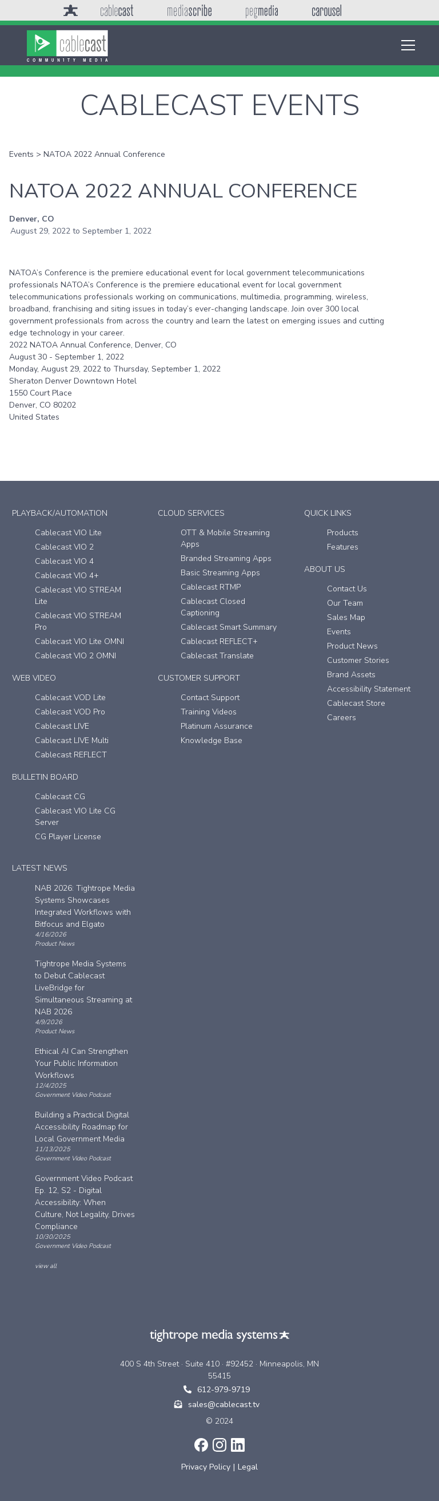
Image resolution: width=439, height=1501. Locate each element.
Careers (341, 717)
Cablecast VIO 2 (64, 547)
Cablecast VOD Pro (70, 711)
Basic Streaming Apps (220, 572)
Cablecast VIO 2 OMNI (75, 655)
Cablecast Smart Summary (229, 627)
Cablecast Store (356, 703)
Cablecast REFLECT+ (219, 641)
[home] (67, 45)
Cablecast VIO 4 (64, 561)
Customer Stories (358, 660)
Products (342, 532)
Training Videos (209, 711)
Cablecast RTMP (211, 587)
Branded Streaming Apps (226, 558)
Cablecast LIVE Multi (72, 740)
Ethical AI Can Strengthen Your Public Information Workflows (81, 1063)
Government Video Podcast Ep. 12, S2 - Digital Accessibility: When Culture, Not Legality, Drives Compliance (85, 1202)
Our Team (345, 603)
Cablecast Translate (217, 655)
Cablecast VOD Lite (70, 697)
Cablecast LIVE (62, 726)
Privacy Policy (205, 1467)
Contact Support (210, 697)
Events (21, 154)
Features (342, 547)
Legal (248, 1467)
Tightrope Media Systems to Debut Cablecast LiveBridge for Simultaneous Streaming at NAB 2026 (83, 987)
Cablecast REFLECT (71, 754)
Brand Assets (351, 674)
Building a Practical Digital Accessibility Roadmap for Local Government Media (82, 1126)
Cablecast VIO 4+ (67, 575)
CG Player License (68, 836)
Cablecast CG (60, 796)
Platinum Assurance (217, 726)
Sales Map (346, 617)
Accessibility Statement (368, 689)
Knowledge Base (211, 740)
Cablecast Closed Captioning (213, 607)
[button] (405, 45)
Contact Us (347, 588)
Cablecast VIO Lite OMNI (79, 641)
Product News (352, 646)
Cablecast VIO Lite (68, 532)
